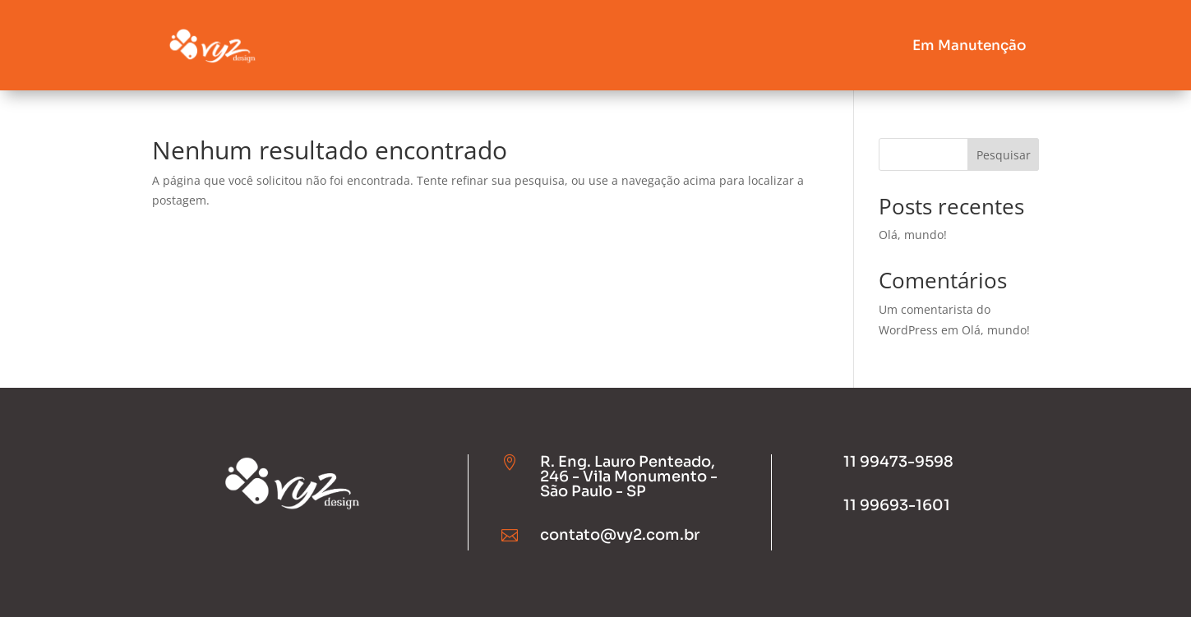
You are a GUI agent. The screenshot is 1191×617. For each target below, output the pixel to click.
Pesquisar (1003, 155)
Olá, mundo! (913, 234)
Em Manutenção (969, 45)
